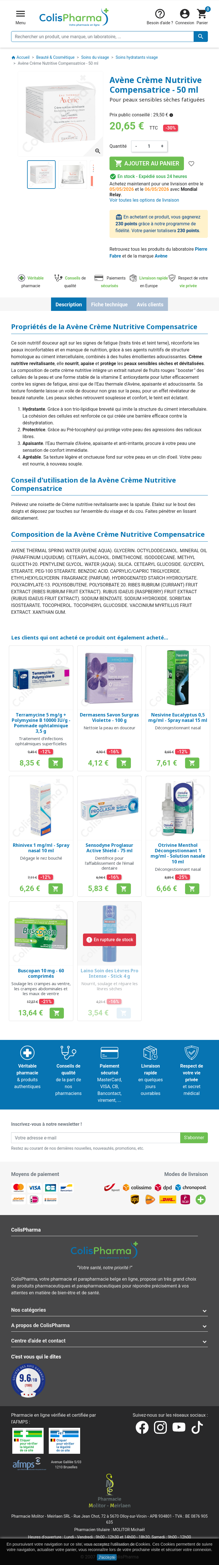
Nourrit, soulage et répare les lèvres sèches (109, 986)
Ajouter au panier (146, 163)
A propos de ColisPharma (40, 1325)
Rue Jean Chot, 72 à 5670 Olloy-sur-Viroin (110, 1516)
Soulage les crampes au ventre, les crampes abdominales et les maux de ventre (41, 988)
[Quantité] (149, 146)
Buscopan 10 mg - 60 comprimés (41, 973)
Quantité (118, 146)
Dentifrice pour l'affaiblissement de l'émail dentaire (109, 863)
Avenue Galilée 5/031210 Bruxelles (66, 1464)
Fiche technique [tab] (109, 304)
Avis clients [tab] (150, 304)
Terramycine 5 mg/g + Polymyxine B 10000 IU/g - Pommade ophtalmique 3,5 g (41, 723)
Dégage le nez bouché (41, 858)
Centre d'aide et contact (38, 1341)
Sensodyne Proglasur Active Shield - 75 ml (109, 848)
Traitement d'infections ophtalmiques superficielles (41, 741)
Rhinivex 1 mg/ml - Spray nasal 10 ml (41, 848)
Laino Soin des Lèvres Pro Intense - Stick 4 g (109, 973)
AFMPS (20, 1422)
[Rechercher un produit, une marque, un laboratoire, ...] (109, 36)
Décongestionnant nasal (178, 727)
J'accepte (106, 1557)
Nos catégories (28, 1310)
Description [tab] (69, 304)
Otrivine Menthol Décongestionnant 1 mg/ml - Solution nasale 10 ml (178, 853)
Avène (161, 256)
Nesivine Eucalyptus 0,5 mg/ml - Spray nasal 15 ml (177, 717)
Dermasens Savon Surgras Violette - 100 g (109, 717)
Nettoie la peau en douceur (109, 727)
